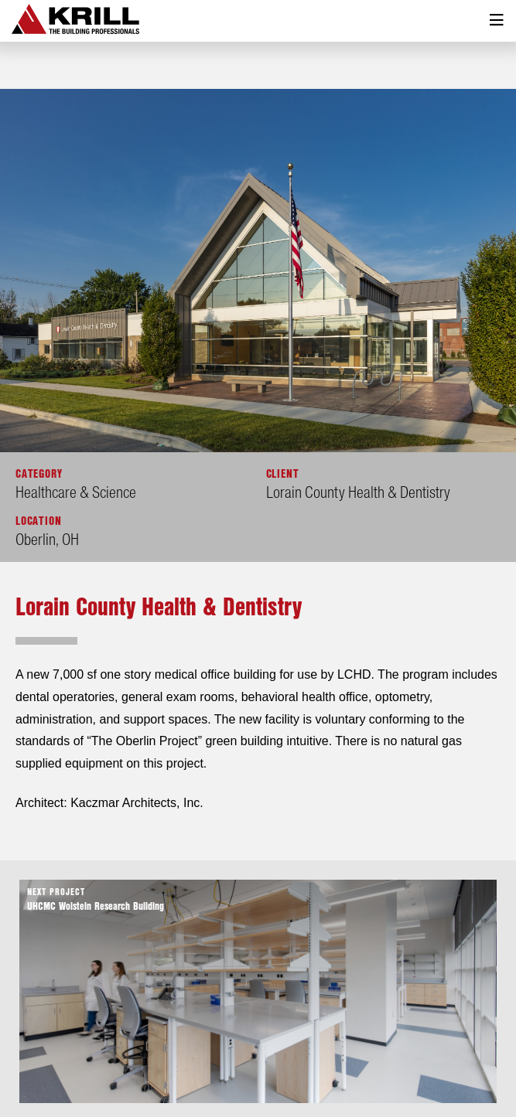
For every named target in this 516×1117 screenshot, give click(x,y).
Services (260, 1070)
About (148, 1070)
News (312, 1070)
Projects (200, 1070)
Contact (362, 1070)
